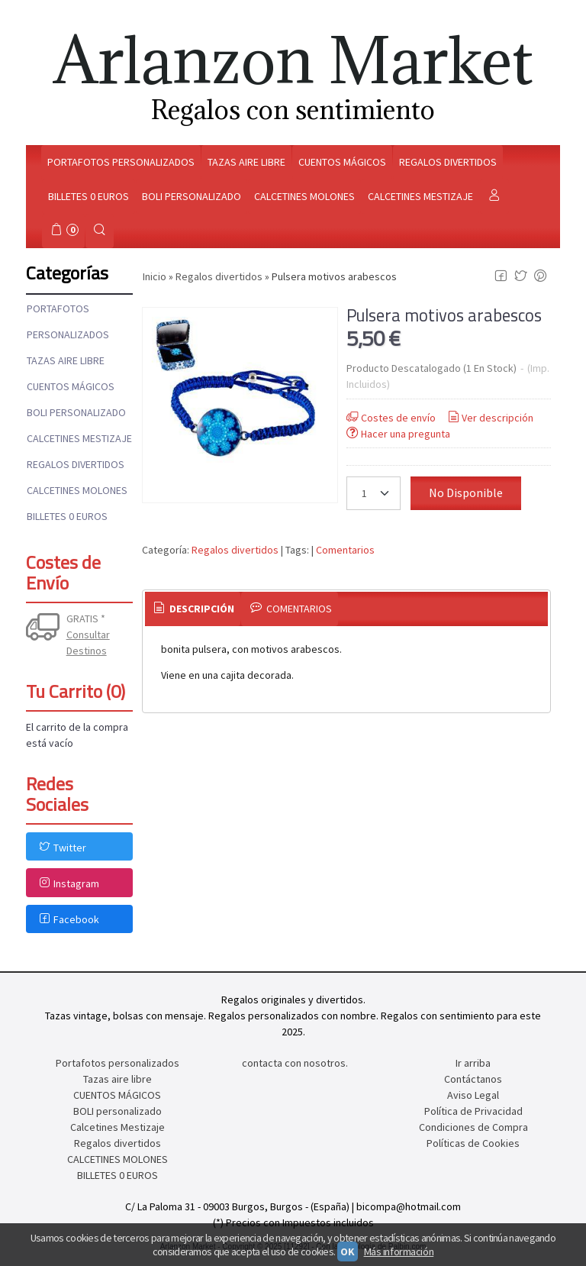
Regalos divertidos (448, 162)
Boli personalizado (191, 196)
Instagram (68, 883)
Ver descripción (490, 418)
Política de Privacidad (473, 1111)
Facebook (68, 919)
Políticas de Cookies (473, 1143)
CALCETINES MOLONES (77, 490)
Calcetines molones (304, 196)
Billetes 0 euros (88, 196)
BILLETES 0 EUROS (67, 516)
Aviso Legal (473, 1095)
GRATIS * (85, 618)
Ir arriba (473, 1063)
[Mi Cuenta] (494, 196)
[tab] (193, 609)
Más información (399, 1251)
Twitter (61, 847)
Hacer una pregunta (397, 434)
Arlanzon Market (293, 60)
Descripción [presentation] (193, 608)
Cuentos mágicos (342, 162)
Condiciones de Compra (473, 1127)
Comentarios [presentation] (289, 608)
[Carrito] (63, 231)
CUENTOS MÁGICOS (70, 386)
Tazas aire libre (246, 162)
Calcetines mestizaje (420, 196)
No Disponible (466, 492)
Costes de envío (390, 418)
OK (347, 1251)
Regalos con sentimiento (293, 109)
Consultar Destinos (88, 642)
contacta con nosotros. (295, 1063)
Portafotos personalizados (121, 162)
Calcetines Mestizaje (79, 438)
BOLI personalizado (76, 412)
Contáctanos (473, 1079)
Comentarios (345, 550)
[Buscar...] (99, 231)
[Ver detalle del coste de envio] (46, 628)
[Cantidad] (373, 493)
